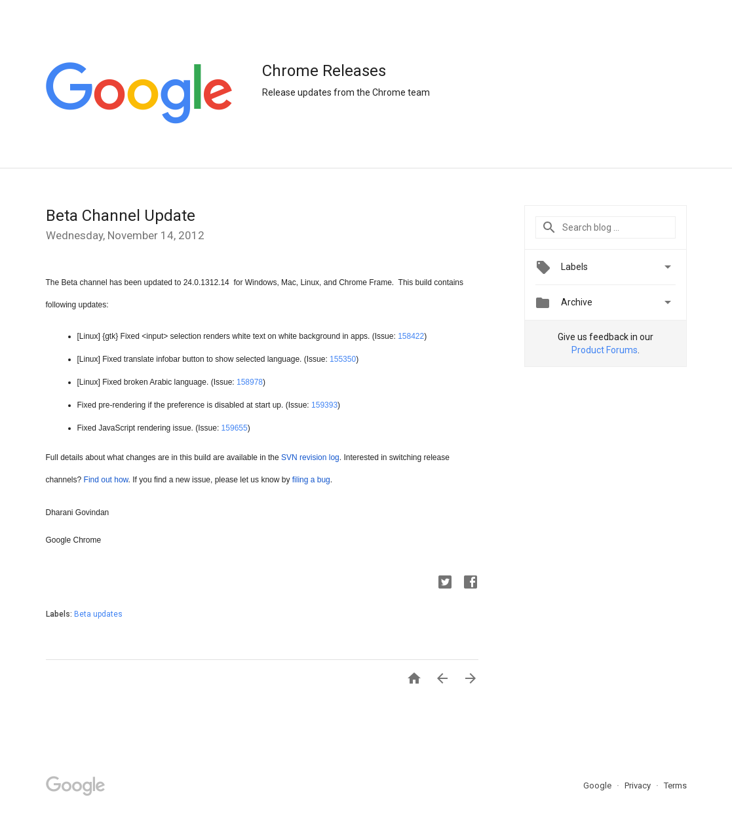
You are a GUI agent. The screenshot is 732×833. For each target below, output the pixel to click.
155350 (343, 359)
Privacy (639, 785)
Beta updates (98, 614)
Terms (675, 785)
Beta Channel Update (120, 215)
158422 (411, 336)
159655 (235, 428)
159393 (324, 405)
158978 (250, 382)
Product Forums (604, 350)
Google (598, 785)
